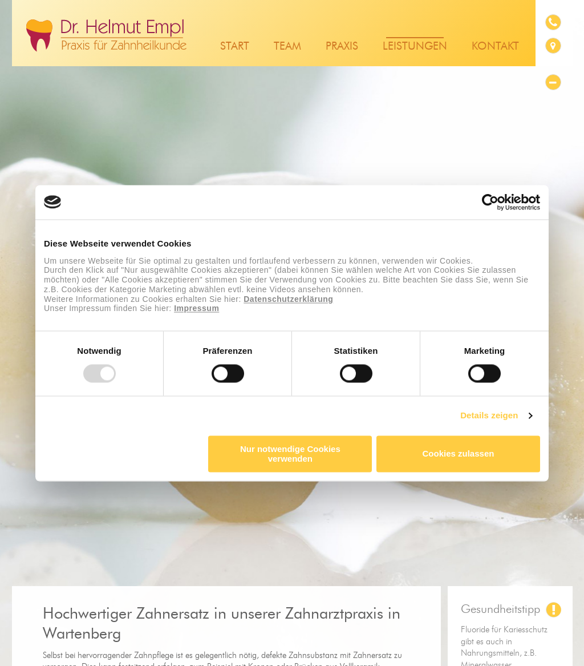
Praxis (342, 46)
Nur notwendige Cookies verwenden (290, 453)
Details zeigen (489, 416)
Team (287, 46)
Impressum (196, 308)
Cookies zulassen (458, 454)
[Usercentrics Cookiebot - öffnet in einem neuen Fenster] (490, 202)
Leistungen (415, 46)
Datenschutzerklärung (288, 299)
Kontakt (495, 46)
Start (234, 46)
